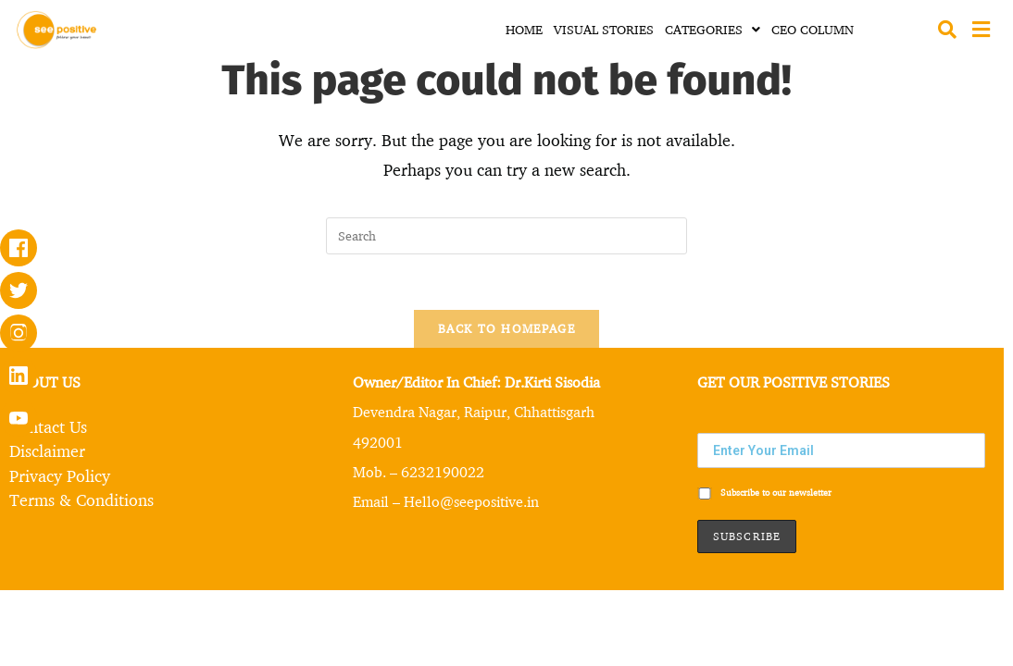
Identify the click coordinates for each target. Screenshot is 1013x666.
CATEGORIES (712, 29)
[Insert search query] (506, 235)
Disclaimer (47, 450)
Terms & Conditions (81, 498)
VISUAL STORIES (604, 29)
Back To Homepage (506, 328)
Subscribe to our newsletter (764, 493)
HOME (524, 29)
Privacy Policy (59, 474)
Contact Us (48, 426)
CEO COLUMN (812, 29)
